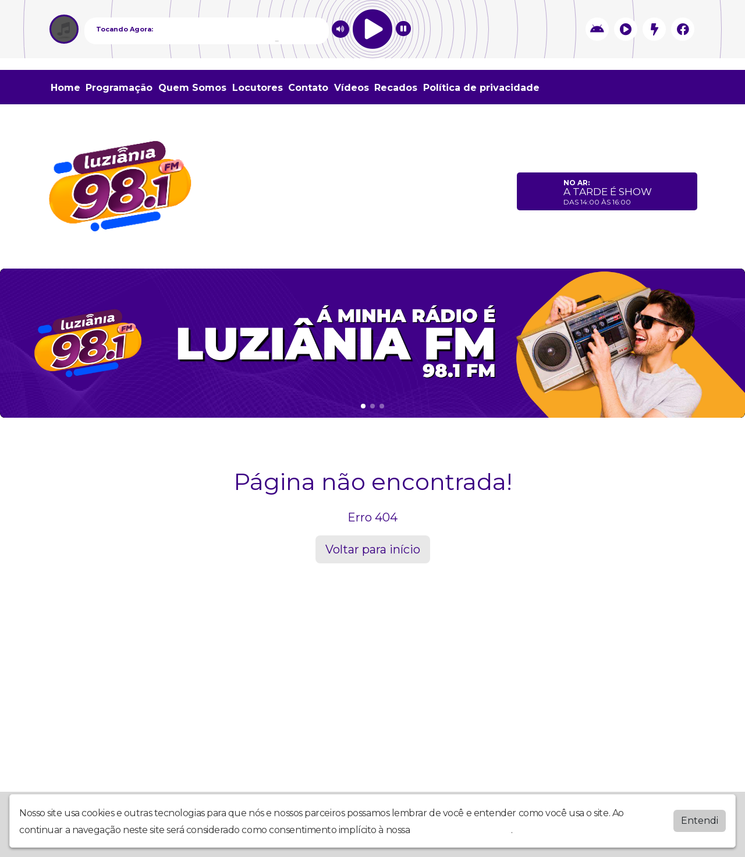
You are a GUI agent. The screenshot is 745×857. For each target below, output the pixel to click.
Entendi (699, 818)
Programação (119, 87)
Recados (395, 87)
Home (65, 87)
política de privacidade (461, 827)
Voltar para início (372, 549)
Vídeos (351, 87)
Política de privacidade (481, 87)
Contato (308, 87)
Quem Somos (192, 87)
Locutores (257, 87)
